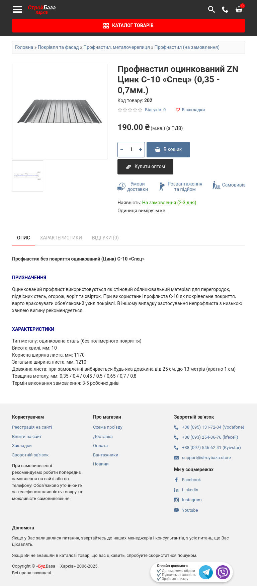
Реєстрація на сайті (32, 427)
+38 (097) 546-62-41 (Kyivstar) (207, 447)
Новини (101, 463)
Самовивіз (229, 185)
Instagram (188, 499)
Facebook (187, 479)
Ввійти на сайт (27, 436)
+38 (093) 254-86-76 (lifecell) (206, 437)
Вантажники (105, 454)
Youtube (186, 510)
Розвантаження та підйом (180, 186)
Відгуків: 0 (155, 109)
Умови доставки (132, 186)
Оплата (100, 445)
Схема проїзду (107, 427)
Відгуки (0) (105, 237)
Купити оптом (145, 166)
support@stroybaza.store (202, 457)
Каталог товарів (128, 25)
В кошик (168, 149)
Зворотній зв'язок (30, 454)
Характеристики (61, 237)
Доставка (103, 436)
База (42, 9)
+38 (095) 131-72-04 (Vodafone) (209, 427)
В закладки (190, 109)
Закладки (22, 445)
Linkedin (186, 489)
